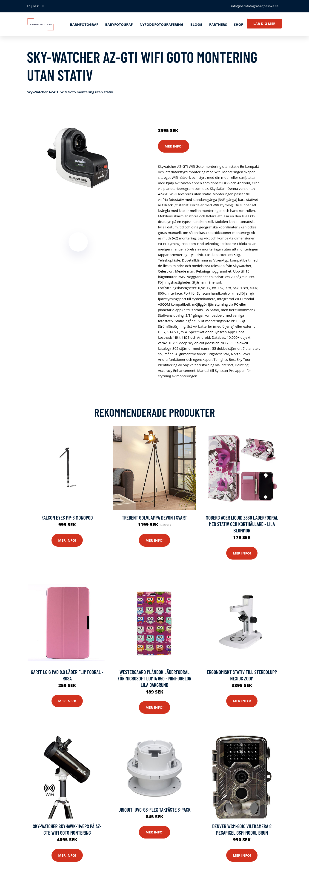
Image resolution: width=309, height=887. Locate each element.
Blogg (196, 24)
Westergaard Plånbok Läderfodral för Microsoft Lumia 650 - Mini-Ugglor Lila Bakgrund (154, 678)
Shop (238, 24)
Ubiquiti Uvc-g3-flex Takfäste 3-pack (154, 810)
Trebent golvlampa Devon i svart (154, 517)
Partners (218, 24)
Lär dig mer (264, 23)
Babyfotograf (119, 24)
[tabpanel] (78, 158)
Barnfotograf (84, 24)
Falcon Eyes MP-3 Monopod (67, 517)
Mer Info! (174, 146)
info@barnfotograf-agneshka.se (254, 6)
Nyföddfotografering (161, 24)
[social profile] (43, 6)
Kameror (185, 111)
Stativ (198, 111)
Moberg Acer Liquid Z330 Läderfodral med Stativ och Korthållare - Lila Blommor (242, 524)
